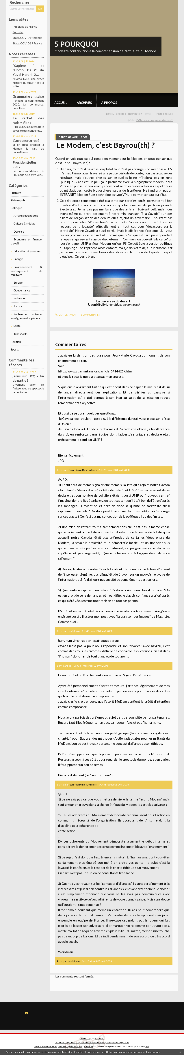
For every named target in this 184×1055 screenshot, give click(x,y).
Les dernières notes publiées (92, 1042)
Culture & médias (24, 223)
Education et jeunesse (27, 251)
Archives (84, 102)
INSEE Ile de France (25, 26)
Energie (18, 259)
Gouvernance (22, 290)
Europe (18, 282)
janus (17, 376)
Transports (20, 334)
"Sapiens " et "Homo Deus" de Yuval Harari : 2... (28, 70)
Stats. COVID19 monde (27, 37)
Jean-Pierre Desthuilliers (82, 470)
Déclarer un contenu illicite (45, 1046)
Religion (16, 341)
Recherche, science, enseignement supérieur (26, 316)
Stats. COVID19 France (27, 43)
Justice (18, 306)
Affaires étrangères (26, 215)
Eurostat (18, 32)
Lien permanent (66, 314)
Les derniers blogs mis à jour (67, 1042)
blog (147, 1046)
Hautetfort (99, 1038)
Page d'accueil (164, 113)
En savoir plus (153, 1052)
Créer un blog (86, 1038)
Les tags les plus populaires (117, 1042)
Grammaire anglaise (28, 96)
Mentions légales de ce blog (70, 1046)
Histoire (16, 192)
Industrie (19, 298)
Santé (17, 325)
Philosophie (18, 200)
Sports (15, 349)
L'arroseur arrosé (26, 141)
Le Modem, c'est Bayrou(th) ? (105, 145)
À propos (109, 102)
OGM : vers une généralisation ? (154, 120)
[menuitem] (61, 100)
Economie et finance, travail (26, 241)
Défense (19, 231)
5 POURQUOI (76, 44)
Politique (16, 208)
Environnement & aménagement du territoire (26, 270)
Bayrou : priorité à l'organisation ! (125, 113)
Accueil (60, 102)
